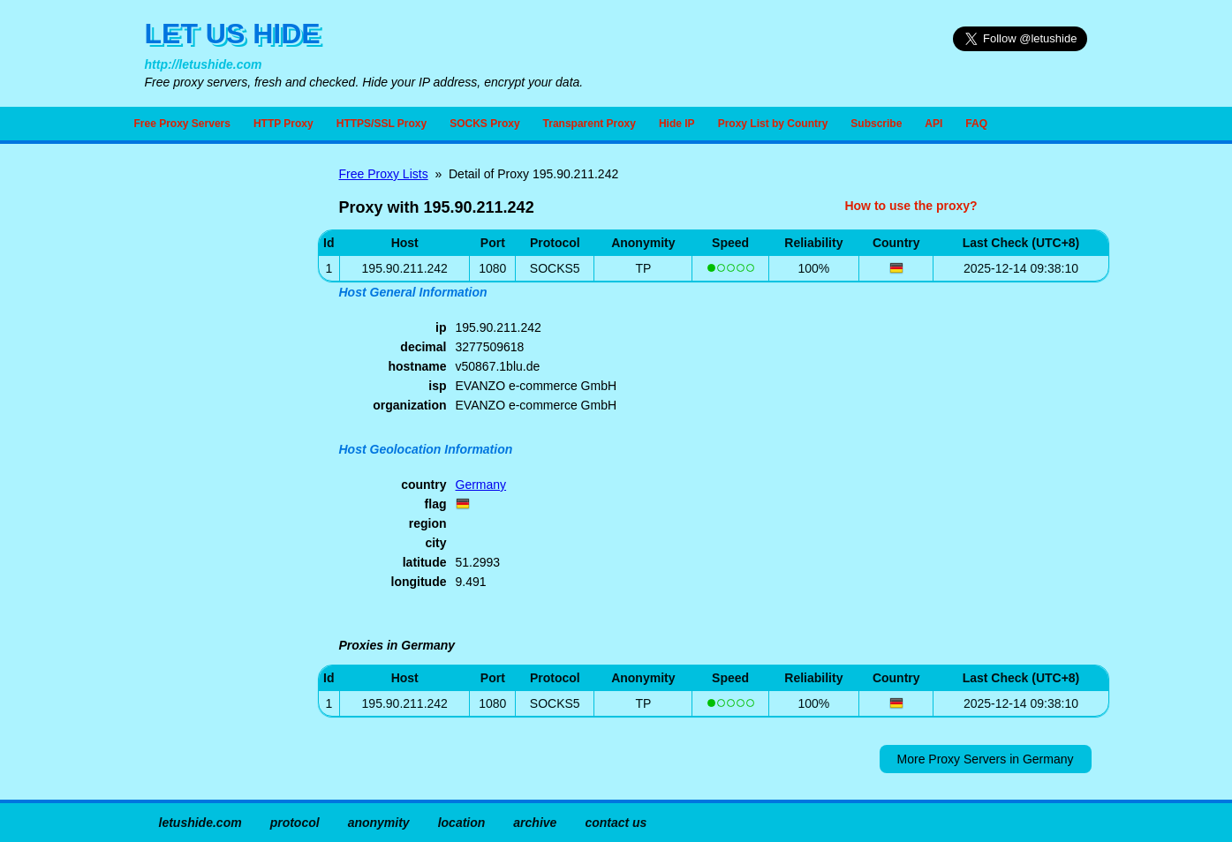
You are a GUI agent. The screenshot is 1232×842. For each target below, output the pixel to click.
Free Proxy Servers (182, 123)
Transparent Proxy (589, 123)
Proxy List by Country (773, 123)
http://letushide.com (203, 64)
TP (643, 268)
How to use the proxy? (910, 206)
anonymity (379, 823)
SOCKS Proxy (484, 123)
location (462, 823)
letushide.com (200, 823)
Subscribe (876, 123)
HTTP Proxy (283, 123)
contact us (615, 823)
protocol (295, 823)
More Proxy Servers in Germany (985, 759)
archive (534, 823)
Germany (481, 484)
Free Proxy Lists (383, 174)
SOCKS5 (555, 268)
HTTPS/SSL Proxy (381, 123)
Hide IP (677, 123)
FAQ (976, 123)
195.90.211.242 (405, 703)
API (933, 123)
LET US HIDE (233, 33)
